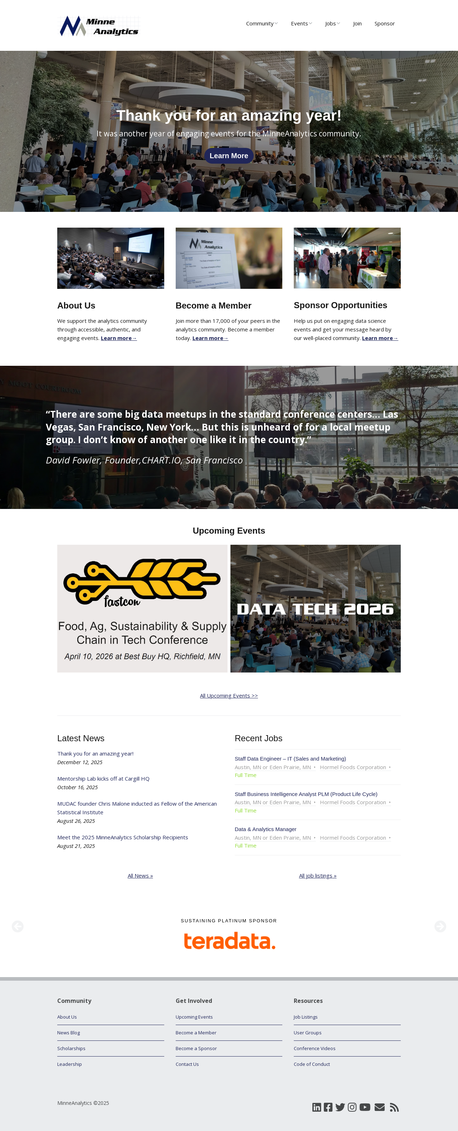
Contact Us (187, 1064)
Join (357, 23)
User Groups (308, 1032)
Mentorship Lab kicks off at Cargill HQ (103, 778)
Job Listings (306, 1017)
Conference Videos (315, 1048)
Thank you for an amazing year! (95, 753)
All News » (140, 875)
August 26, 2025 (76, 820)
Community (260, 23)
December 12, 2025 (79, 762)
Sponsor (385, 23)
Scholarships (71, 1048)
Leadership (69, 1064)
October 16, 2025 (77, 787)
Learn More (229, 156)
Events (299, 23)
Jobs (330, 23)
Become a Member (196, 1032)
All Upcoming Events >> (229, 695)
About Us (67, 1017)
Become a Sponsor (196, 1048)
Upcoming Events (194, 1017)
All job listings (315, 875)
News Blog (68, 1032)
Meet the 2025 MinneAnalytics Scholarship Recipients (122, 837)
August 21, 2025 (76, 845)
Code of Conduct (312, 1064)
